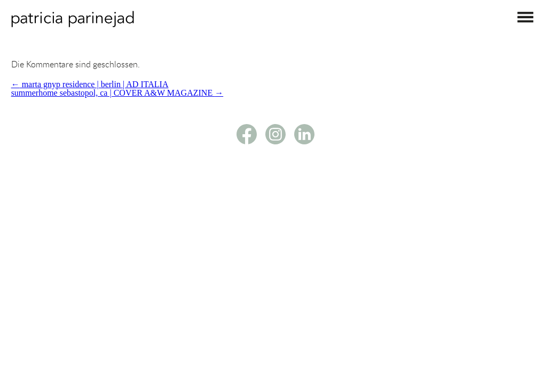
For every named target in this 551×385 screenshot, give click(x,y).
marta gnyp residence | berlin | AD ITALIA (90, 84)
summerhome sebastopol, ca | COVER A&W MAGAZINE (117, 92)
